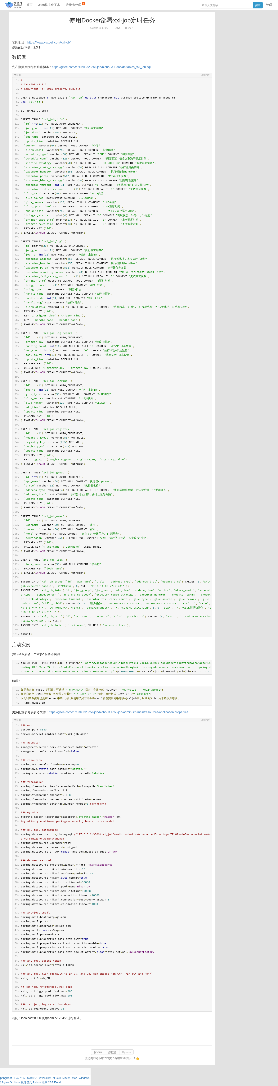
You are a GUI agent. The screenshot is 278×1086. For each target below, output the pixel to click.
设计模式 (233, 35)
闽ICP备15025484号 (125, 1079)
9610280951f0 (188, 1079)
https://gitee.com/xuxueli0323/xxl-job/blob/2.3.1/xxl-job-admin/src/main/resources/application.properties (122, 716)
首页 (29, 5)
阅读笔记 (220, 26)
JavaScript (233, 26)
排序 (254, 35)
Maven (254, 26)
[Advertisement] (112, 1037)
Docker (231, 30)
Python (245, 35)
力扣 (224, 22)
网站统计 (215, 1079)
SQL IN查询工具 (224, 60)
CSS (261, 35)
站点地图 (203, 1079)
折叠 (22, 75)
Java (218, 22)
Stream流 (250, 30)
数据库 (233, 22)
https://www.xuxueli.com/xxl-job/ (52, 42)
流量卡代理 (75, 4)
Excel (218, 39)
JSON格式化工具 (225, 55)
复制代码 (202, 75)
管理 (269, 5)
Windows (220, 30)
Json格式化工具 (49, 5)
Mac (261, 26)
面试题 (244, 26)
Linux (223, 35)
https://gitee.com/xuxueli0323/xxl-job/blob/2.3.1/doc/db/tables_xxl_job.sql (105, 67)
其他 (240, 30)
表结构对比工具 (224, 72)
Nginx (260, 30)
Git (216, 35)
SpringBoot (244, 22)
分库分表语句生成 (225, 66)
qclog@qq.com (154, 1079)
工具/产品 (258, 22)
